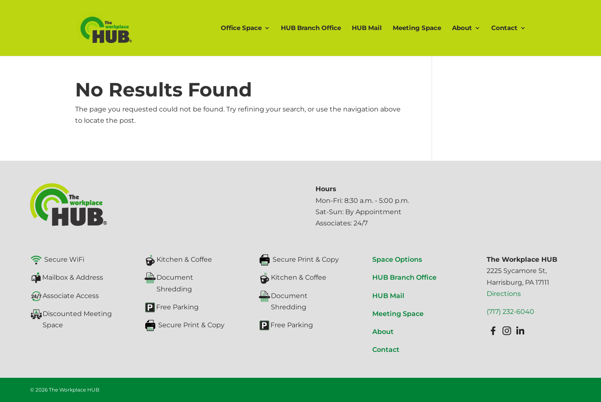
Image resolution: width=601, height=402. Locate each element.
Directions (504, 294)
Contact (504, 28)
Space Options (397, 259)
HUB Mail (367, 28)
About (462, 28)
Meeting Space (417, 28)
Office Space (241, 28)
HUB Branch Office (311, 28)
